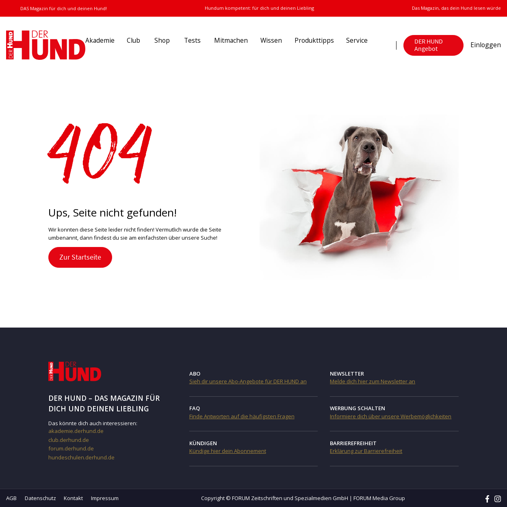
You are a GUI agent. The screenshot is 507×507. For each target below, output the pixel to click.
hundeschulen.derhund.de (81, 457)
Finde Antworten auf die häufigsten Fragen (242, 416)
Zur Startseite (80, 257)
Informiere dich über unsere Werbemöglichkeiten (390, 416)
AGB (11, 498)
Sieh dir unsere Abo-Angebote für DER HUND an (248, 381)
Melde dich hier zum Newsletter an (372, 381)
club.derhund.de (68, 440)
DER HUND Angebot (428, 44)
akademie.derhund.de (76, 431)
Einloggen (485, 44)
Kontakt (73, 498)
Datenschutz (40, 498)
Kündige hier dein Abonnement (227, 451)
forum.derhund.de (71, 448)
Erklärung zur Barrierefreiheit (366, 451)
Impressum (105, 498)
